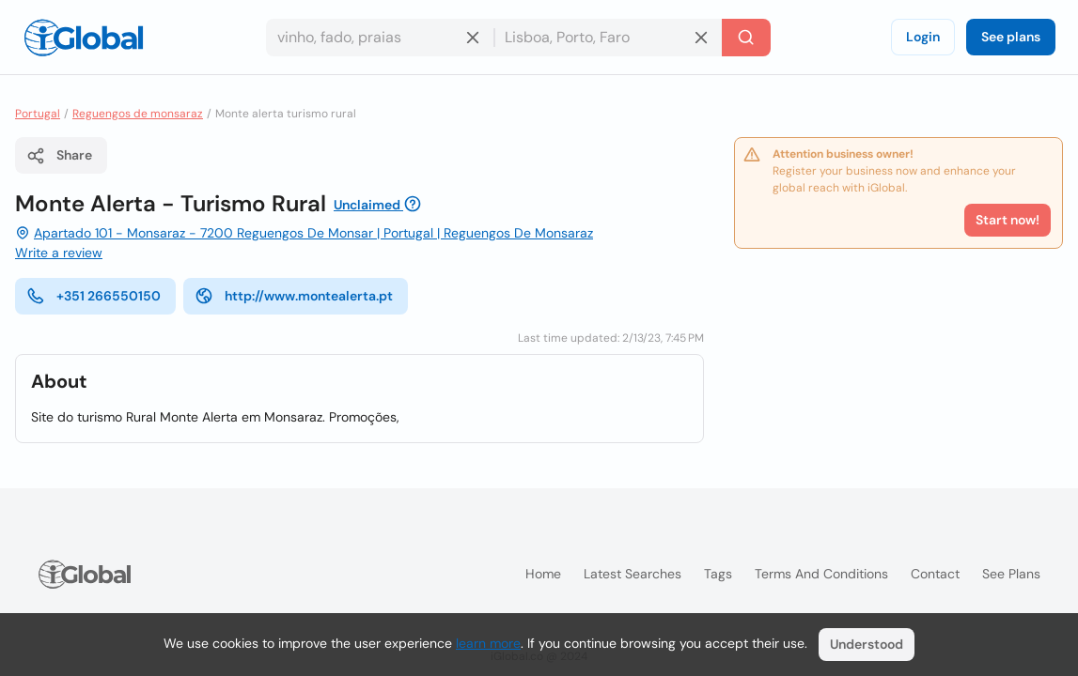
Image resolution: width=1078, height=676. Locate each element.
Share (59, 155)
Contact (935, 573)
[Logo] (84, 37)
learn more (488, 643)
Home (543, 573)
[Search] (746, 37)
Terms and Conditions (821, 573)
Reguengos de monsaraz (137, 113)
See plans (1010, 36)
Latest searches (632, 573)
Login (923, 36)
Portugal (37, 113)
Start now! (1007, 219)
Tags (718, 573)
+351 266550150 (93, 295)
